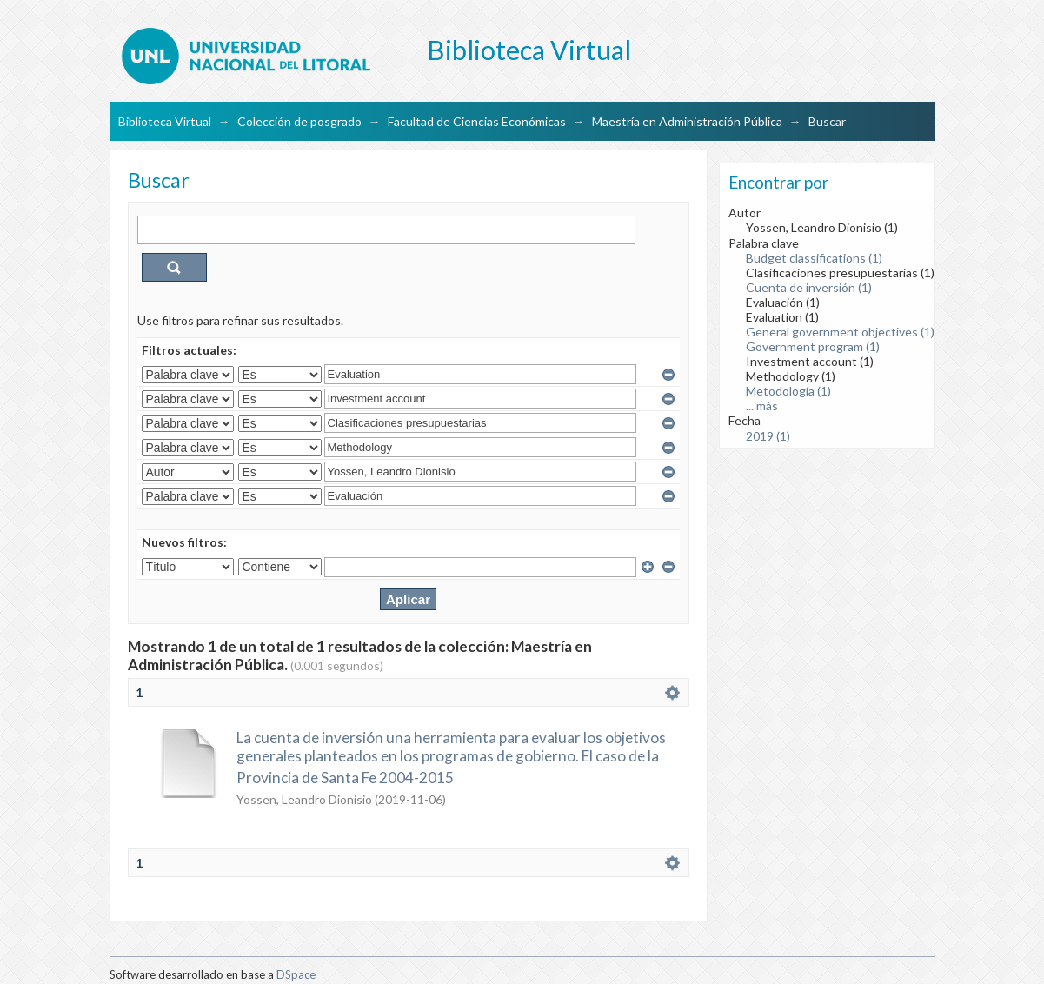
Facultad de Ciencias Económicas (477, 121)
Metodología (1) (788, 390)
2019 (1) (768, 436)
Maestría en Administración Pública (687, 121)
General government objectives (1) (840, 331)
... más (762, 405)
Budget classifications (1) (814, 257)
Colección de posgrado (299, 121)
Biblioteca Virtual (164, 121)
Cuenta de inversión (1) (809, 287)
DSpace (296, 974)
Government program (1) (813, 346)
